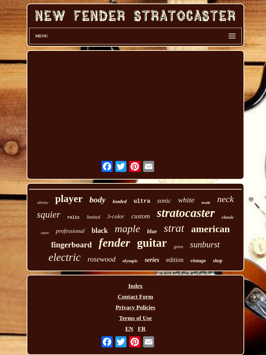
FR (142, 329)
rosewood (102, 259)
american (210, 229)
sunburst (205, 244)
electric (64, 257)
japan (45, 233)
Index (135, 286)
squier (49, 214)
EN (129, 329)
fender (114, 242)
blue (152, 231)
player (68, 198)
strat (174, 228)
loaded (120, 201)
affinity (42, 202)
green (178, 246)
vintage (198, 260)
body (97, 199)
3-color (115, 216)
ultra (142, 201)
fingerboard (71, 244)
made (206, 202)
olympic (130, 260)
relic (73, 217)
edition (175, 259)
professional (70, 231)
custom (140, 216)
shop (217, 260)
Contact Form (135, 296)
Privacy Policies (136, 307)
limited (93, 217)
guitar (152, 243)
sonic (164, 200)
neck (225, 199)
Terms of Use (135, 318)
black (100, 230)
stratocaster (186, 213)
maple (127, 228)
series (152, 259)
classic (228, 217)
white (186, 199)
